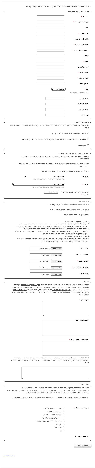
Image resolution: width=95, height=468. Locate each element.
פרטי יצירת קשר (9, 455)
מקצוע (85, 184)
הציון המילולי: (83, 109)
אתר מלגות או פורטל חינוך (51, 418)
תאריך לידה (84, 84)
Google (58, 424)
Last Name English (81, 39)
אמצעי (85, 28)
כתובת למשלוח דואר (80, 50)
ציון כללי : (84, 115)
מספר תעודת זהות (81, 45)
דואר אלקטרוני (83, 67)
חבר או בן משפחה (54, 411)
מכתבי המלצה (83, 261)
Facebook (57, 428)
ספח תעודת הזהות (81, 255)
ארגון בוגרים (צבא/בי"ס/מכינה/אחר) (48, 421)
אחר (59, 431)
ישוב (86, 56)
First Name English (81, 22)
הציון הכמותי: (83, 98)
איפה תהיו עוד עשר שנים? (79, 340)
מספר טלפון (83, 72)
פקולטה (85, 176)
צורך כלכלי (82, 146)
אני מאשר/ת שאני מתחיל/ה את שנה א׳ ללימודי (74, 193)
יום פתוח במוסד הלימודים (52, 408)
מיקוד (86, 61)
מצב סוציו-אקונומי (81, 320)
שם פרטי (85, 17)
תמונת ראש (84, 248)
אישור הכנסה (83, 274)
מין (87, 89)
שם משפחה (84, 33)
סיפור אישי (84, 300)
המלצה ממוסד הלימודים (52, 415)
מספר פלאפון (83, 78)
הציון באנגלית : (83, 104)
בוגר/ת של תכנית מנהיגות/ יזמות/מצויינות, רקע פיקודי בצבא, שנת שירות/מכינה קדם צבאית (54, 139)
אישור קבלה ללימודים (80, 267)
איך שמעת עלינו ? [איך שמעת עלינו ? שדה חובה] (81, 408)
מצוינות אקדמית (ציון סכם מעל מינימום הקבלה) (68, 133)
